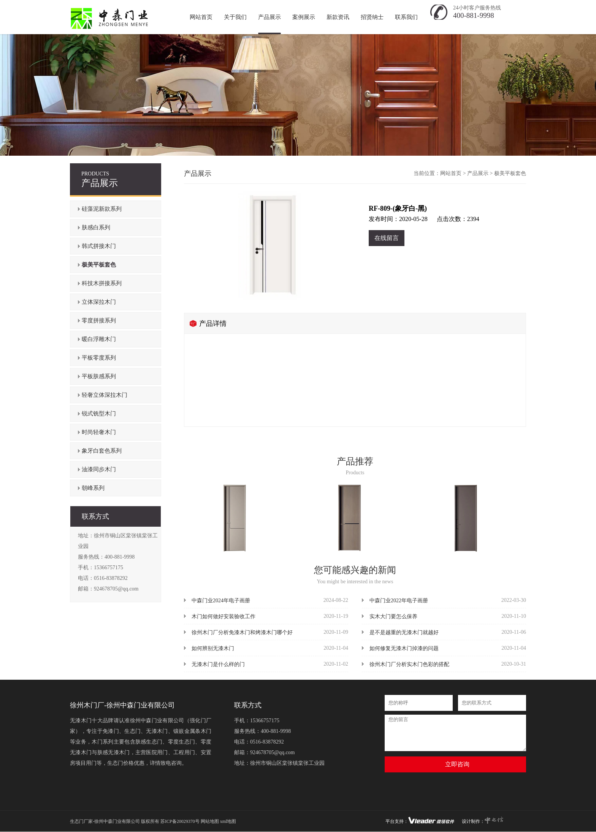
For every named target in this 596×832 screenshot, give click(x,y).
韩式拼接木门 (99, 246)
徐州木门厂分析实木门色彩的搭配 (409, 664)
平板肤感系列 (99, 376)
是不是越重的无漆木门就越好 (404, 632)
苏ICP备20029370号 (180, 821)
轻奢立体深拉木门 (104, 395)
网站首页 (450, 173)
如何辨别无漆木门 (213, 648)
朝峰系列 (93, 488)
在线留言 (386, 238)
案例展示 (303, 17)
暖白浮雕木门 (99, 339)
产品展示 (269, 17)
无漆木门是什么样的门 (218, 664)
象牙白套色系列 (102, 451)
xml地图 (228, 821)
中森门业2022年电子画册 (398, 600)
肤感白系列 (96, 227)
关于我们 (235, 17)
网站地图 (210, 821)
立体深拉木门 (99, 302)
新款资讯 (338, 17)
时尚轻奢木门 (99, 432)
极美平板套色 (99, 265)
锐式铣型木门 (99, 413)
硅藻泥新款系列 (102, 209)
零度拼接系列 (99, 320)
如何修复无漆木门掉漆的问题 (404, 648)
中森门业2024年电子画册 (221, 600)
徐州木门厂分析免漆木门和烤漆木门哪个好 (242, 632)
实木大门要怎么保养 (393, 616)
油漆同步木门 (99, 469)
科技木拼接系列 (102, 283)
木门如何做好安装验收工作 (223, 616)
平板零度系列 (99, 358)
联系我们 (406, 17)
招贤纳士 (372, 17)
